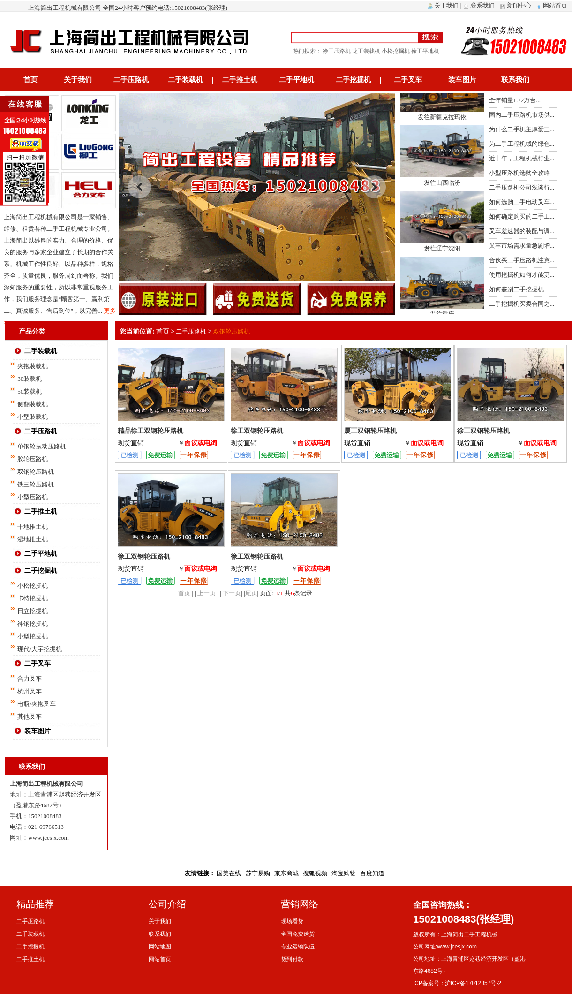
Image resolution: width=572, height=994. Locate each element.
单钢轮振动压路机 (41, 446)
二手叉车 (408, 79)
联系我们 (482, 5)
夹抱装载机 (32, 366)
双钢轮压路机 (35, 471)
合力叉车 (29, 678)
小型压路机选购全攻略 (519, 172)
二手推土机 (239, 79)
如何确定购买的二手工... (522, 216)
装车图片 (462, 79)
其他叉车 (29, 716)
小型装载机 (32, 416)
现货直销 (131, 443)
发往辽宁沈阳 (442, 251)
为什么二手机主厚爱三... (522, 129)
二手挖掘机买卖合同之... (522, 303)
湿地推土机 (32, 539)
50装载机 (29, 391)
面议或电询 (200, 443)
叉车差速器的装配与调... (522, 231)
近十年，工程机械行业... (522, 158)
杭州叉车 (29, 691)
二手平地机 (296, 79)
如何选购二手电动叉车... (522, 201)
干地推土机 (32, 526)
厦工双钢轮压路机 (370, 430)
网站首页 (555, 5)
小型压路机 (32, 497)
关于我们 (446, 5)
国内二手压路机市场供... (522, 114)
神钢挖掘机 (32, 623)
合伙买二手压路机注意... (522, 260)
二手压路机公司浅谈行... (522, 187)
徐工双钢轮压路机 (257, 430)
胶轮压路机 (32, 459)
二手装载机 (185, 79)
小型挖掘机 (32, 636)
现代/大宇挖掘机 (39, 649)
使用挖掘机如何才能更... (522, 274)
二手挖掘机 (353, 79)
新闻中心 (519, 5)
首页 (30, 79)
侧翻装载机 (32, 404)
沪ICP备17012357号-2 (473, 983)
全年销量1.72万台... (515, 100)
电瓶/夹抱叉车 (36, 703)
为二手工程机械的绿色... (522, 143)
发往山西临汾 (442, 186)
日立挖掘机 (32, 611)
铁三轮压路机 (35, 484)
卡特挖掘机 (32, 598)
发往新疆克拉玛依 (442, 120)
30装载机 (29, 378)
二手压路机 (131, 79)
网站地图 (160, 946)
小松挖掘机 (32, 585)
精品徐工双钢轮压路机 (150, 430)
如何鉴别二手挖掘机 (516, 289)
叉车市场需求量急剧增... (522, 245)
